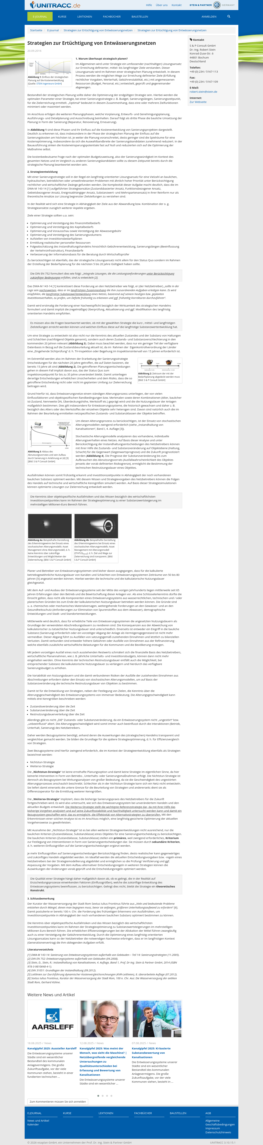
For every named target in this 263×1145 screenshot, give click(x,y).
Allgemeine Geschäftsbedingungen (220, 1122)
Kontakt (177, 5)
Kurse (62, 16)
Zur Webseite (198, 102)
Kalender (33, 1124)
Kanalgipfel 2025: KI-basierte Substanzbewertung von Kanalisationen (151, 1052)
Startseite (36, 30)
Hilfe (149, 5)
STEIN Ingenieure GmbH (48, 83)
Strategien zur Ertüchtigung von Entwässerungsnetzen (98, 30)
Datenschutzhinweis (218, 1132)
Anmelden (209, 16)
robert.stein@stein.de (203, 91)
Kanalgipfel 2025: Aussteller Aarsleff (52, 1048)
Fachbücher (112, 16)
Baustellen (140, 16)
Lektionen (84, 16)
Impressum (212, 1128)
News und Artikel (38, 1120)
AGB (208, 1113)
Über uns (162, 5)
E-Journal (40, 16)
